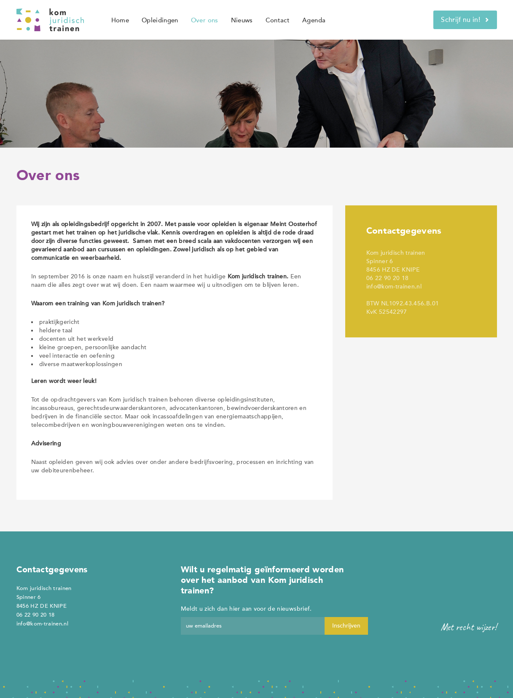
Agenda (313, 20)
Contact (278, 20)
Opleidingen (160, 20)
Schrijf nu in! (465, 20)
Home (120, 20)
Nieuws (242, 20)
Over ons (204, 20)
